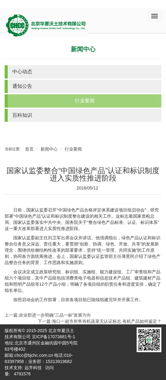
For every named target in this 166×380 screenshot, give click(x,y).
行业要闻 (85, 100)
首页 (29, 149)
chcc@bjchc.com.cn (34, 355)
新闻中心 (83, 49)
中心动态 (22, 71)
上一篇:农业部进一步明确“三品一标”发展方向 (48, 315)
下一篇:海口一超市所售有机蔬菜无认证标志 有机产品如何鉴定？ (99, 321)
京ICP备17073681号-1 (53, 336)
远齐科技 (33, 367)
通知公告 (22, 86)
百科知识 (22, 115)
